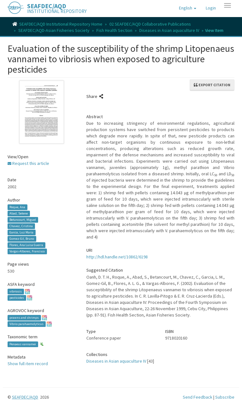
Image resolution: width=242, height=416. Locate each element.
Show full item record (28, 363)
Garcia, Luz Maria (21, 232)
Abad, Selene (18, 213)
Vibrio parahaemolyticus (26, 324)
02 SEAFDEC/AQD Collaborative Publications (150, 24)
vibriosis (15, 291)
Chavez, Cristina (21, 226)
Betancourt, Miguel (22, 220)
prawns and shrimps (24, 318)
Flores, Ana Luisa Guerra (26, 245)
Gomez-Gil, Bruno (21, 239)
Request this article (28, 163)
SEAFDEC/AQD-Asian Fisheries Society (53, 30)
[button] (187, 8)
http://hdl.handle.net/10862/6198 (117, 257)
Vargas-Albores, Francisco (27, 251)
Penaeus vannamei (22, 344)
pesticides (16, 298)
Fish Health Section (114, 30)
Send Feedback (197, 397)
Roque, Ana (17, 207)
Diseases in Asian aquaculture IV (169, 30)
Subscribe (224, 397)
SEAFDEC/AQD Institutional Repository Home (60, 24)
